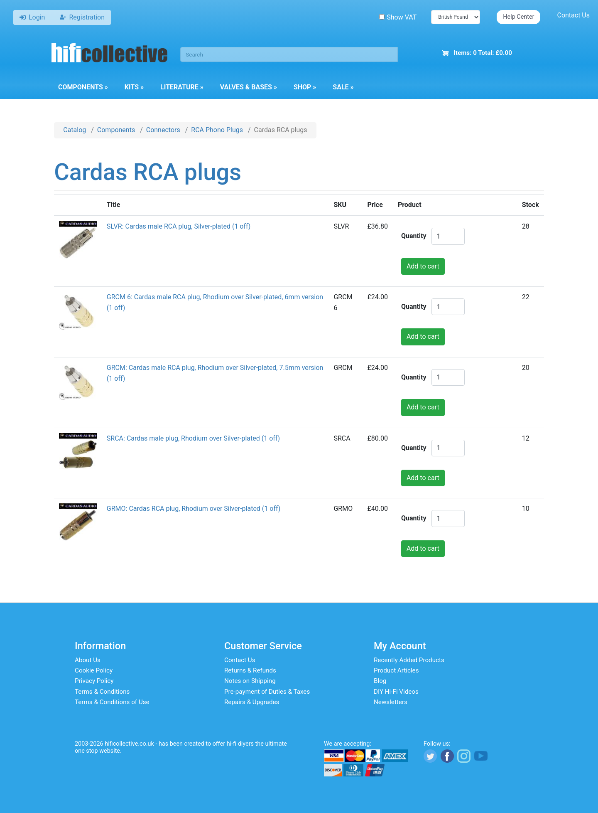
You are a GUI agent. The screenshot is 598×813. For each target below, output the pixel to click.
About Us (87, 660)
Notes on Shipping (250, 681)
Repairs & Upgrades (251, 702)
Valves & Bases (248, 87)
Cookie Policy (94, 670)
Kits (134, 87)
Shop (305, 87)
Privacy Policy (94, 681)
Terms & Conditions (102, 691)
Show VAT (398, 17)
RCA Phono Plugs (217, 130)
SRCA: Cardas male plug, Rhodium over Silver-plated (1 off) (193, 438)
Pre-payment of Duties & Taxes (267, 691)
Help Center (518, 16)
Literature (181, 87)
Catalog (74, 130)
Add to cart (423, 266)
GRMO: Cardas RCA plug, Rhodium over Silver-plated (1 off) (193, 508)
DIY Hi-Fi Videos (396, 691)
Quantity (413, 236)
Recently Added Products (409, 660)
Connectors (163, 130)
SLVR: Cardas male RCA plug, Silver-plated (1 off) (179, 226)
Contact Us (573, 15)
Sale (343, 87)
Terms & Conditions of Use (112, 702)
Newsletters (390, 702)
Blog (380, 681)
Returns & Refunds (250, 670)
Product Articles (396, 670)
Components (83, 87)
